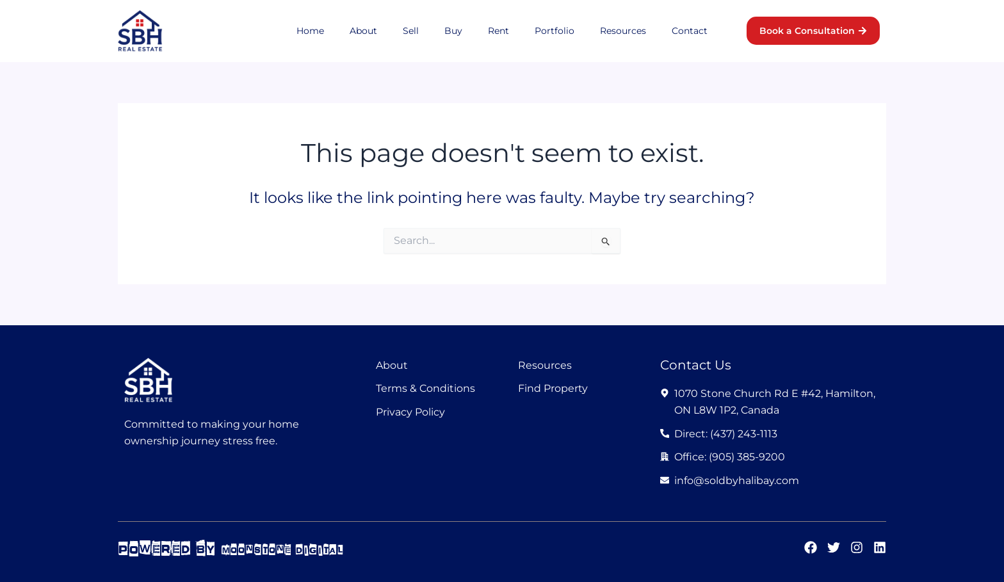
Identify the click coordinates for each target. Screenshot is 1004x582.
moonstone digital (300, 548)
